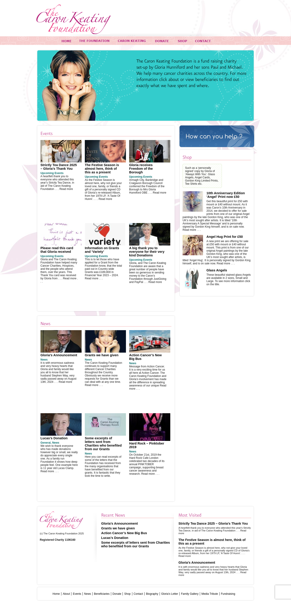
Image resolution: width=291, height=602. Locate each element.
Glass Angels (216, 270)
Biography (152, 593)
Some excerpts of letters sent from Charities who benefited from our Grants (103, 443)
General (45, 442)
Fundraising (228, 593)
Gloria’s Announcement (58, 355)
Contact (138, 593)
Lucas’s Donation (54, 438)
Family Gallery (189, 593)
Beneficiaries (102, 593)
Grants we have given (101, 355)
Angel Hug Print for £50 (224, 236)
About (66, 593)
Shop (127, 593)
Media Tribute (209, 593)
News (44, 359)
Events (77, 593)
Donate (117, 593)
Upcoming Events (51, 173)
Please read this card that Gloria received (56, 249)
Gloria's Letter (169, 593)
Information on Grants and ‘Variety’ (102, 249)
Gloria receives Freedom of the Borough (141, 168)
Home (56, 593)
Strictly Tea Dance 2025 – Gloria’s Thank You (58, 166)
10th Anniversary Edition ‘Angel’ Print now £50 (225, 195)
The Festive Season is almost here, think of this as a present (102, 168)
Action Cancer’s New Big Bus (124, 533)
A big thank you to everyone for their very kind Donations (146, 251)
